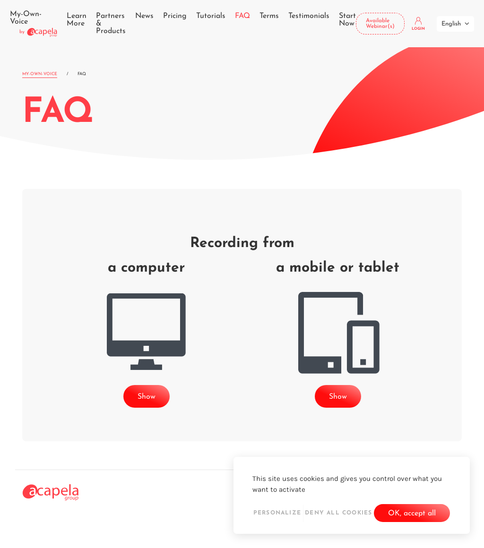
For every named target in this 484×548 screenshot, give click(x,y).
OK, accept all (412, 513)
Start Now (347, 19)
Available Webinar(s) (380, 23)
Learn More (76, 19)
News (144, 16)
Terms (269, 16)
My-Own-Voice (39, 74)
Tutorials (210, 16)
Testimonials (308, 16)
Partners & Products (111, 23)
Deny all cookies (338, 513)
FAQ (242, 16)
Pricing (175, 16)
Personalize (277, 513)
